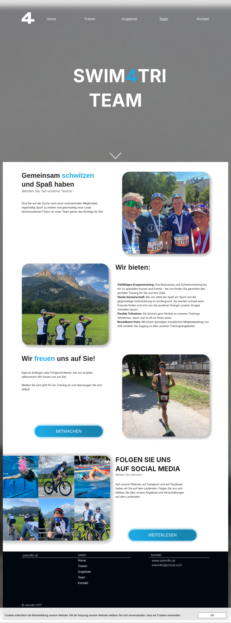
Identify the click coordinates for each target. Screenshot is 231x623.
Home (51, 19)
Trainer (89, 19)
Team (163, 19)
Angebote (129, 19)
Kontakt (83, 583)
